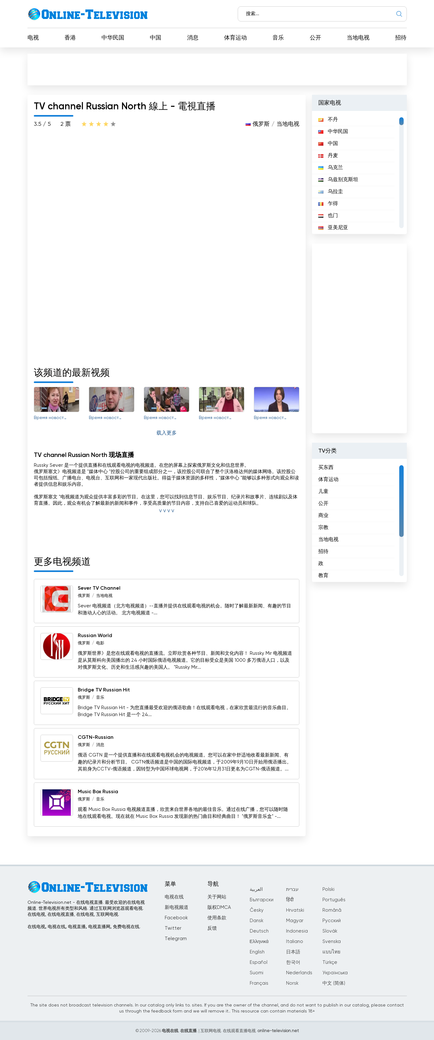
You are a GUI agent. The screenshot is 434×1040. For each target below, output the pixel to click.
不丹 (328, 119)
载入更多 (166, 433)
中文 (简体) (333, 983)
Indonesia (297, 931)
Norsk (292, 983)
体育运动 (235, 38)
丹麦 (328, 155)
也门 (328, 215)
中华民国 (112, 38)
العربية (256, 889)
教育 (323, 575)
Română (331, 910)
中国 (155, 38)
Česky (257, 910)
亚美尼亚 (333, 227)
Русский (331, 920)
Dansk (256, 920)
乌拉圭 (330, 191)
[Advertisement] (217, 69)
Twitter (173, 928)
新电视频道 (176, 907)
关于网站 (216, 897)
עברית (292, 889)
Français (259, 983)
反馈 (212, 928)
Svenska (331, 941)
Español (258, 962)
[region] (359, 172)
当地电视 (358, 38)
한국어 (293, 962)
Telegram (176, 938)
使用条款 (216, 917)
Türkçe (329, 962)
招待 (400, 38)
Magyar (294, 920)
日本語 (293, 952)
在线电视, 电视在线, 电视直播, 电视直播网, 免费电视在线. (84, 927)
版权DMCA (219, 907)
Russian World (95, 635)
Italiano (294, 941)
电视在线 (174, 897)
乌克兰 (330, 167)
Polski (328, 889)
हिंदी (290, 899)
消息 (193, 38)
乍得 (328, 203)
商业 (323, 515)
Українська (335, 972)
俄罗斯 (261, 124)
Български (261, 899)
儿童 (323, 491)
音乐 (278, 38)
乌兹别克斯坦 (338, 179)
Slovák (329, 931)
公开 (315, 38)
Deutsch (259, 931)
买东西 (325, 467)
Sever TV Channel (99, 588)
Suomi (256, 972)
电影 (100, 643)
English (257, 952)
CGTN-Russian (95, 737)
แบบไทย (331, 952)
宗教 (323, 527)
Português (333, 899)
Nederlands (299, 972)
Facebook (176, 917)
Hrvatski (295, 910)
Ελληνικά (259, 941)
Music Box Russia (98, 791)
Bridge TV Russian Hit (104, 690)
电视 (33, 38)
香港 (70, 38)
